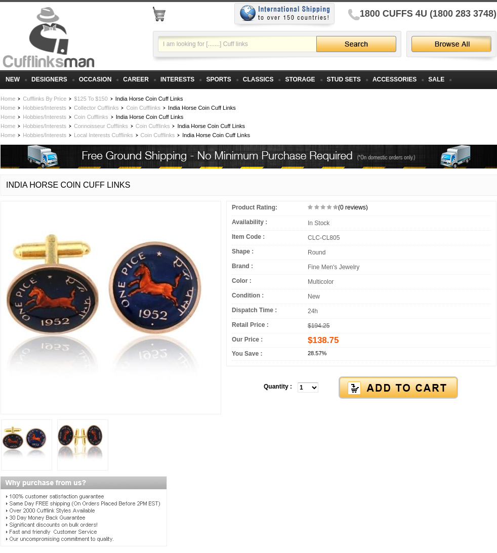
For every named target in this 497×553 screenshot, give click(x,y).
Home (8, 99)
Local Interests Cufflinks (103, 135)
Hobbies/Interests (44, 108)
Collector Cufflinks (96, 108)
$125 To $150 (90, 99)
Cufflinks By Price (44, 99)
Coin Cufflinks (143, 108)
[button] (361, 388)
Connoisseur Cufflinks (101, 126)
